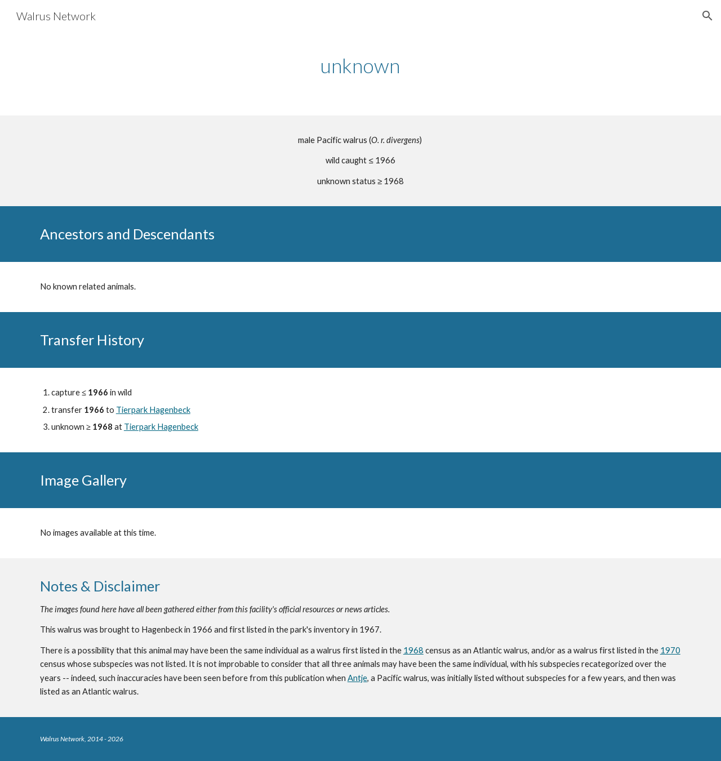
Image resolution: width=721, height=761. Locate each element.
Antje (357, 678)
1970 (670, 650)
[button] (707, 15)
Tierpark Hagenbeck (153, 410)
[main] (360, 65)
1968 (413, 650)
